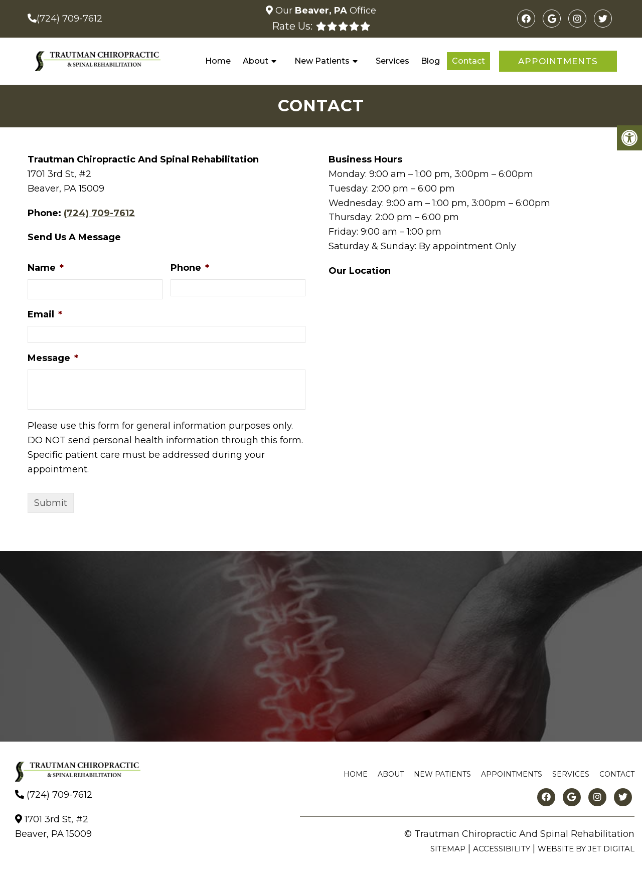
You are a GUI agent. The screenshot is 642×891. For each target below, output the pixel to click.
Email (45, 314)
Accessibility (501, 848)
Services (392, 61)
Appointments (558, 61)
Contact (468, 61)
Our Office (324, 10)
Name (46, 267)
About (255, 61)
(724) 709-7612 (69, 18)
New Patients (322, 61)
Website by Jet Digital (586, 848)
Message (53, 358)
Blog (430, 61)
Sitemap (447, 848)
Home (218, 61)
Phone (190, 267)
